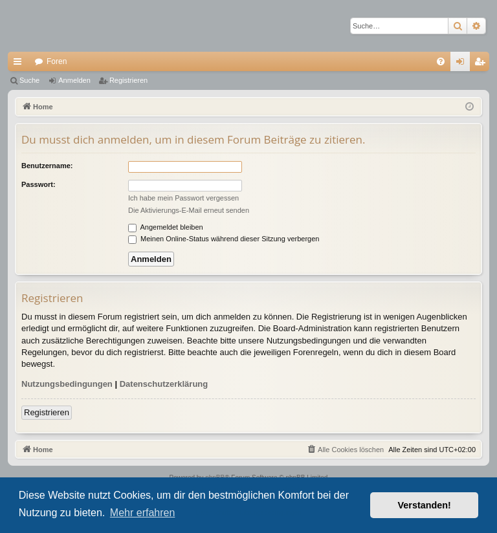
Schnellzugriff (20, 64)
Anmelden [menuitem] (463, 64)
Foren (57, 61)
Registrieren (128, 80)
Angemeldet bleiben (165, 227)
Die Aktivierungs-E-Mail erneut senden (188, 210)
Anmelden (74, 80)
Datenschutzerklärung (164, 384)
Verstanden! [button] (424, 505)
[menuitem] (440, 61)
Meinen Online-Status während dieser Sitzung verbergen (223, 239)
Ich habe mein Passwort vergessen (183, 198)
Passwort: (38, 184)
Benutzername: (46, 165)
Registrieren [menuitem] (482, 64)
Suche (29, 80)
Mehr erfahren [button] (142, 512)
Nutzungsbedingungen (67, 384)
